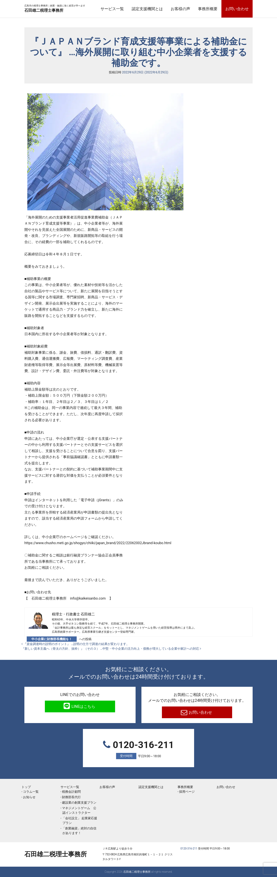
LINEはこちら (83, 706)
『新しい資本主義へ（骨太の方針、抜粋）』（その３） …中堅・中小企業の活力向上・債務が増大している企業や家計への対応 (111, 648)
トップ (26, 787)
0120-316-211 (138, 749)
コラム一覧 (31, 791)
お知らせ (29, 797)
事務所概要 (208, 8)
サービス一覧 (112, 8)
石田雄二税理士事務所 (55, 10)
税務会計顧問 (71, 791)
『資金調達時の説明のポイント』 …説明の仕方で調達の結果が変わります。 (75, 644)
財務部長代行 (71, 797)
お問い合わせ (237, 8)
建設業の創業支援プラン (79, 802)
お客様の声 (180, 8)
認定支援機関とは (147, 8)
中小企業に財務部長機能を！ (51, 639)
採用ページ (187, 791)
